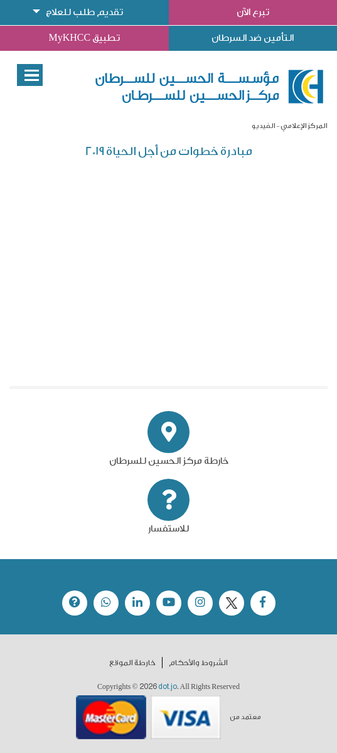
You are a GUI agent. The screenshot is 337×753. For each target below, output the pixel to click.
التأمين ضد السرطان (252, 38)
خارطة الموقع (132, 662)
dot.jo (167, 686)
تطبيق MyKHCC (84, 38)
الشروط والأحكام (198, 662)
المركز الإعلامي (304, 126)
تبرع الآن (253, 12)
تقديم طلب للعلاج (84, 12)
